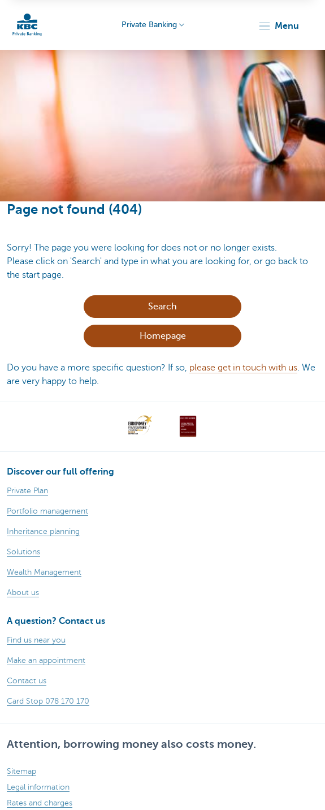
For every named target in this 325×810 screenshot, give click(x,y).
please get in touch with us (243, 368)
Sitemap (21, 771)
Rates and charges (39, 803)
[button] (278, 26)
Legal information (38, 787)
